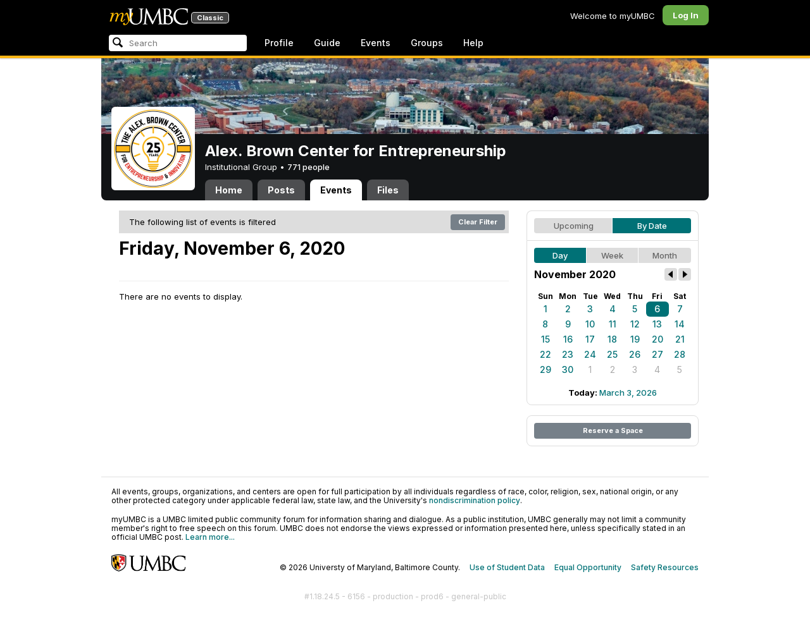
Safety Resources (665, 567)
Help (473, 42)
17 (590, 339)
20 (657, 339)
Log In (686, 15)
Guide (327, 42)
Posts (281, 190)
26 (634, 354)
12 (635, 324)
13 (657, 324)
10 (590, 324)
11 (612, 324)
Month (664, 255)
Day (560, 255)
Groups (427, 42)
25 (612, 354)
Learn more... (210, 537)
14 (680, 324)
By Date (652, 226)
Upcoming (574, 226)
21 (680, 339)
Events (375, 42)
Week (612, 255)
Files (388, 190)
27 (657, 354)
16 (568, 339)
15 (545, 339)
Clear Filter (477, 221)
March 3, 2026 (628, 392)
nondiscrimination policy (474, 500)
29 (545, 369)
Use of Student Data (507, 567)
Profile (279, 42)
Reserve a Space (613, 430)
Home (228, 190)
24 (590, 354)
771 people (308, 167)
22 (545, 354)
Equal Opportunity (587, 567)
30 (567, 369)
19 (635, 339)
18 (612, 339)
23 (567, 354)
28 (679, 354)
